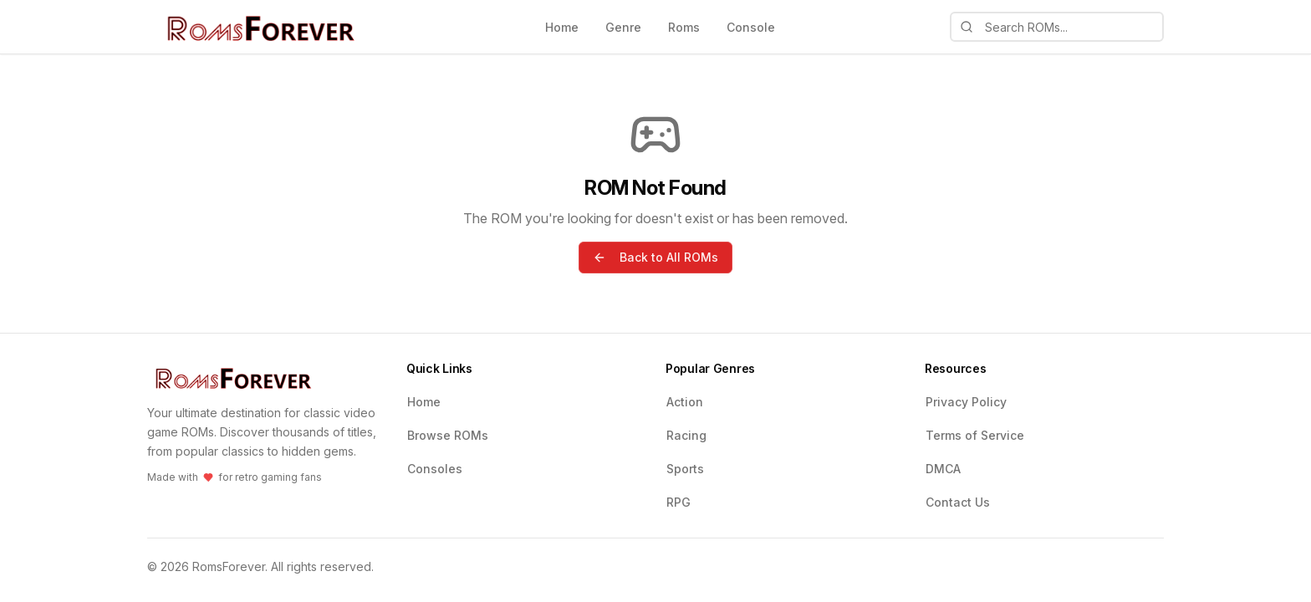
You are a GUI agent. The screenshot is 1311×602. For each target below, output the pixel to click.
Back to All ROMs (655, 257)
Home (562, 27)
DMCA (943, 469)
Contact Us (958, 502)
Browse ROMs (447, 435)
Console (751, 27)
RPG (678, 502)
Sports (685, 469)
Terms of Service (975, 435)
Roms (684, 27)
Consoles (434, 469)
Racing (686, 435)
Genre (623, 27)
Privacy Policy (966, 402)
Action (684, 402)
